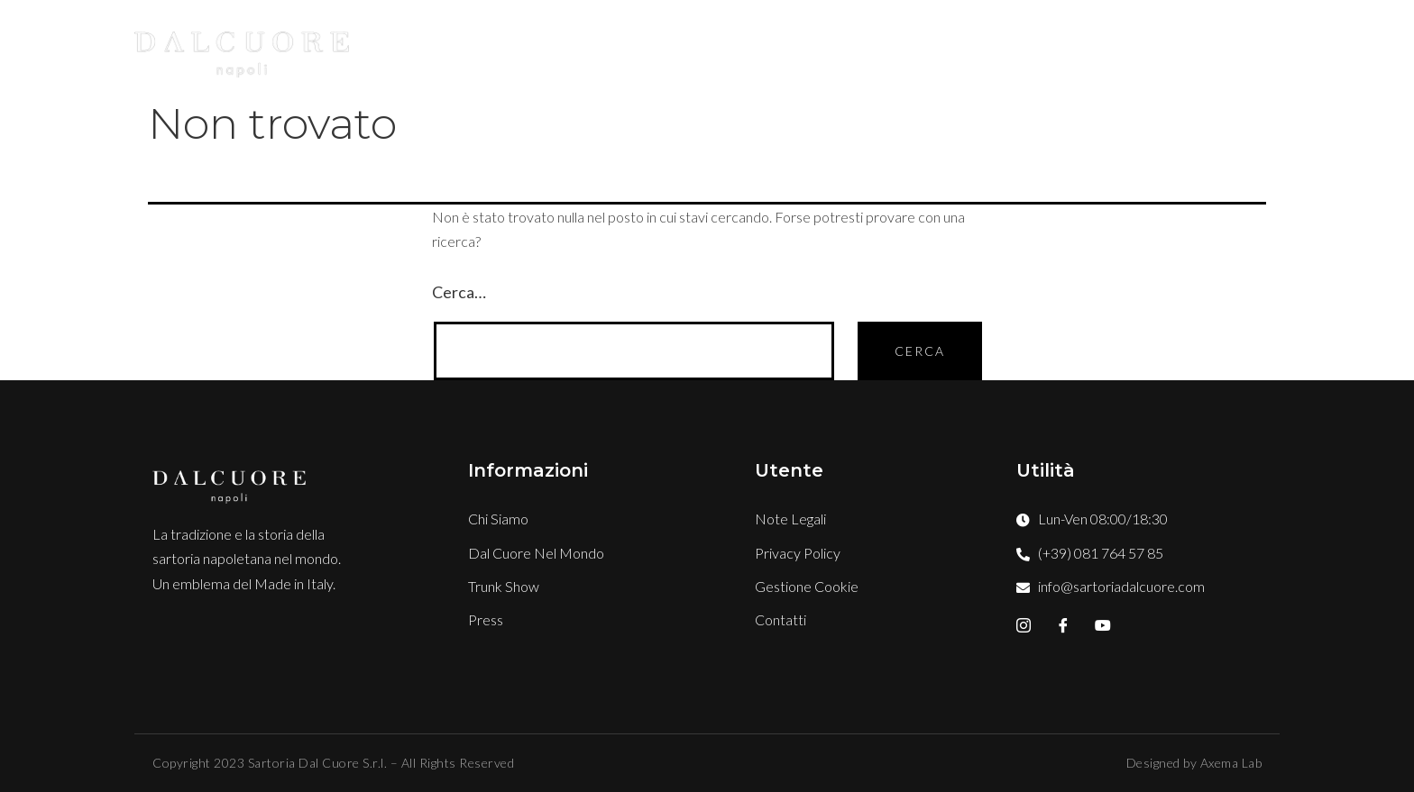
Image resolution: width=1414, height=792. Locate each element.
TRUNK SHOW (977, 47)
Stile (751, 47)
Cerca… (459, 292)
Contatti (1184, 47)
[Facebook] (1063, 625)
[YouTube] (1102, 625)
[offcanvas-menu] (1275, 48)
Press (1087, 47)
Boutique (849, 47)
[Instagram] (1023, 625)
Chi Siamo (653, 47)
